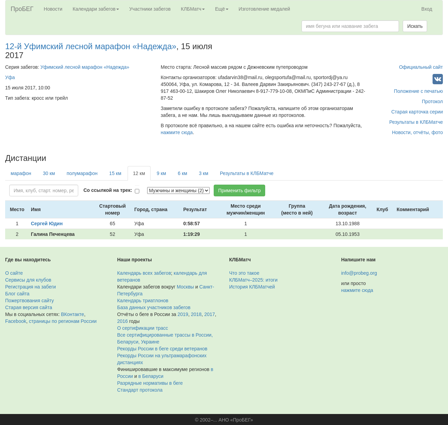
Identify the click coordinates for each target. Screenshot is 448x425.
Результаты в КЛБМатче (416, 122)
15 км (115, 173)
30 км (49, 173)
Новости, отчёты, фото (417, 132)
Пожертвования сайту (29, 300)
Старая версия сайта (28, 307)
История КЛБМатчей (252, 287)
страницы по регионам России (62, 321)
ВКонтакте (72, 314)
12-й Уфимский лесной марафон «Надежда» (90, 46)
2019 (183, 314)
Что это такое (244, 273)
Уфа (10, 77)
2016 (122, 321)
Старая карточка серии (417, 112)
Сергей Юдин (47, 223)
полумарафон (82, 173)
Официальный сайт (421, 67)
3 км (203, 173)
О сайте (14, 273)
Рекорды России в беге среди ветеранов (162, 348)
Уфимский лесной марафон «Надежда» (84, 67)
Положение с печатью (418, 91)
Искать (415, 26)
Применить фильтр (239, 190)
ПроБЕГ (22, 9)
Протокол (432, 101)
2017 (209, 314)
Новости (53, 9)
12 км (139, 173)
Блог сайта (17, 293)
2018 (196, 314)
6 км (182, 173)
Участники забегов (150, 9)
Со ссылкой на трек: (107, 190)
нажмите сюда (176, 132)
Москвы (185, 287)
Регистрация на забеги (30, 287)
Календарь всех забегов (144, 273)
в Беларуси (150, 376)
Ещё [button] (221, 9)
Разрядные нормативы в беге (150, 383)
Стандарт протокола (140, 390)
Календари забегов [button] (96, 9)
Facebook (15, 321)
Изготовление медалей (264, 9)
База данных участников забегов (154, 307)
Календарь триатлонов (142, 300)
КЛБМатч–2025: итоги (253, 280)
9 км (161, 173)
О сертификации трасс (142, 328)
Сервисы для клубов (28, 280)
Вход (426, 9)
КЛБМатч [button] (193, 9)
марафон (21, 173)
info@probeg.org (359, 273)
